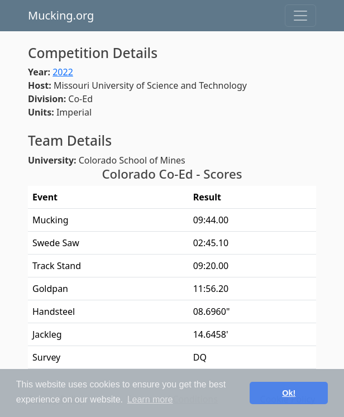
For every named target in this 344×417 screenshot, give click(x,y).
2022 (62, 72)
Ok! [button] (288, 393)
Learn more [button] (150, 399)
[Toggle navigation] (300, 15)
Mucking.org (61, 15)
